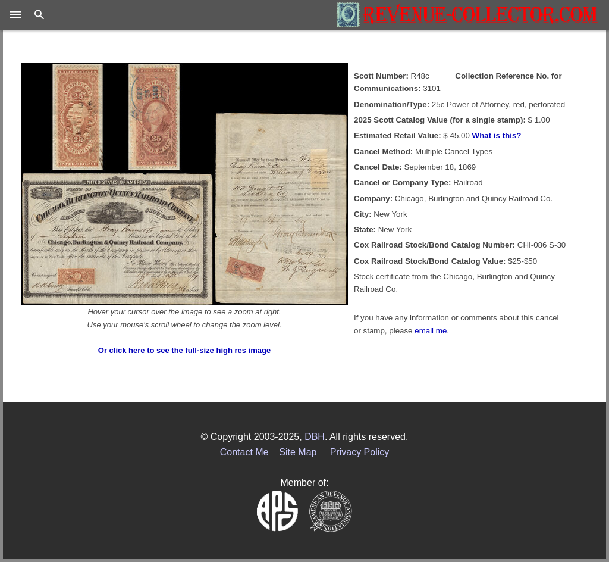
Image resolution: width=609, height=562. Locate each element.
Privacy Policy (360, 452)
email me (431, 330)
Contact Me (244, 452)
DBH (314, 437)
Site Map (297, 452)
